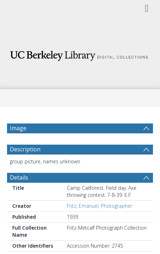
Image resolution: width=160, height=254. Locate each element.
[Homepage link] (80, 54)
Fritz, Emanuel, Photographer (99, 222)
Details (19, 194)
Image (18, 128)
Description (25, 166)
